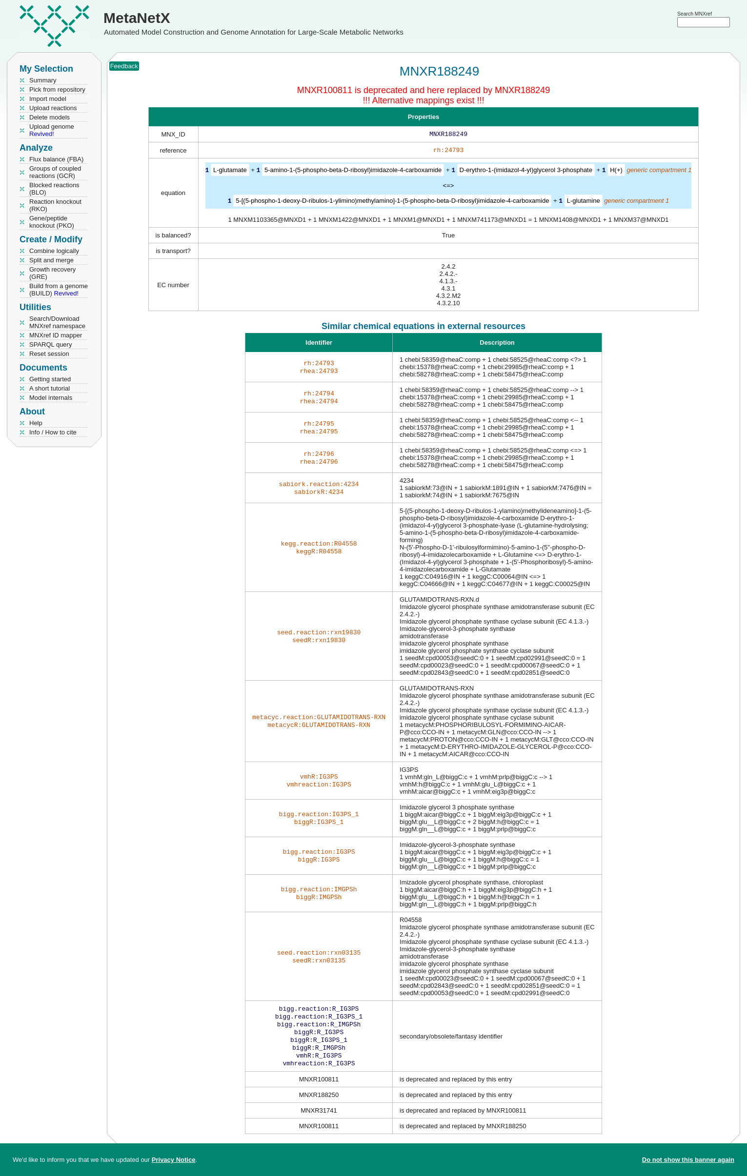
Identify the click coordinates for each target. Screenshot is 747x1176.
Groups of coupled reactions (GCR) (55, 172)
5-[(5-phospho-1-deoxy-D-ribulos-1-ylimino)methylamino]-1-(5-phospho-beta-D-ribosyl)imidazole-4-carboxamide (392, 202)
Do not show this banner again (688, 1159)
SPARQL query (50, 344)
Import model (47, 98)
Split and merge (51, 260)
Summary (43, 80)
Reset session (49, 353)
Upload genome (51, 130)
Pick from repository (57, 89)
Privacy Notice (174, 1159)
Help (35, 423)
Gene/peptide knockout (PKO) (51, 222)
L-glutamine (583, 202)
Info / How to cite (53, 432)
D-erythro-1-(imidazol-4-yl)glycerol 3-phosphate (526, 172)
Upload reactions (53, 108)
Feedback (124, 66)
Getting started (50, 379)
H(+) (616, 172)
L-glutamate (230, 172)
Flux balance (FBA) (56, 159)
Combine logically (54, 251)
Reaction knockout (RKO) (55, 205)
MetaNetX (136, 18)
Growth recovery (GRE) (52, 273)
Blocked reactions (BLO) (54, 188)
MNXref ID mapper (55, 335)
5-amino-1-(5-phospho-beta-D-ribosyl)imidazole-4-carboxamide (353, 172)
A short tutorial (49, 388)
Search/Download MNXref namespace (57, 322)
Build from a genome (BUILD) (58, 289)
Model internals (50, 397)
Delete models (49, 117)
